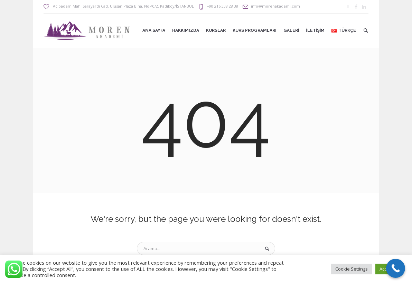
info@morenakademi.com (275, 6)
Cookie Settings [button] (351, 269)
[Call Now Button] (395, 268)
